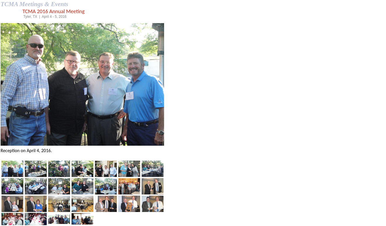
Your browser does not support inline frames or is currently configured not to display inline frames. (82, 90)
